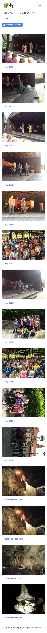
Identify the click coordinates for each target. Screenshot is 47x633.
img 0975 (9, 106)
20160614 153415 (13, 499)
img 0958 (9, 342)
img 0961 (9, 263)
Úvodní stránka (5, 13)
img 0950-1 (10, 460)
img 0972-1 (10, 185)
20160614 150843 (13, 617)
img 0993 (9, 67)
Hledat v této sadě (12, 25)
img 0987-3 (10, 145)
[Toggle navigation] (40, 5)
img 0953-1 (10, 421)
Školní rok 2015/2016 (20, 13)
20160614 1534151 (14, 539)
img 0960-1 (10, 381)
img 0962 (9, 303)
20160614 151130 (13, 578)
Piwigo (37, 627)
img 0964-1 (10, 224)
